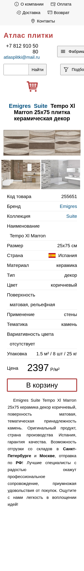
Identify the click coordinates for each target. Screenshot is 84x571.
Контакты (42, 21)
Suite (40, 106)
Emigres (68, 206)
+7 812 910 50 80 (22, 49)
